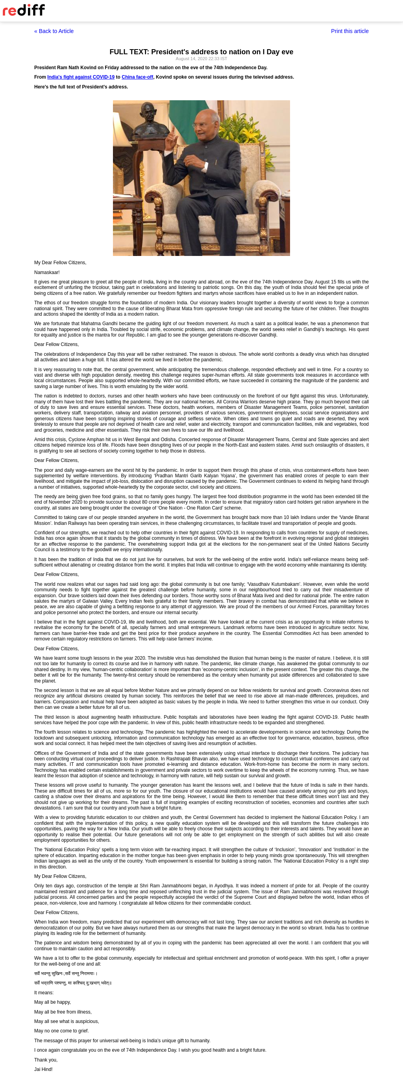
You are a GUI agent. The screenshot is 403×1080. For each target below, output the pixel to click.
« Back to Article (54, 31)
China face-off (137, 77)
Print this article (350, 31)
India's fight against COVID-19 (81, 77)
